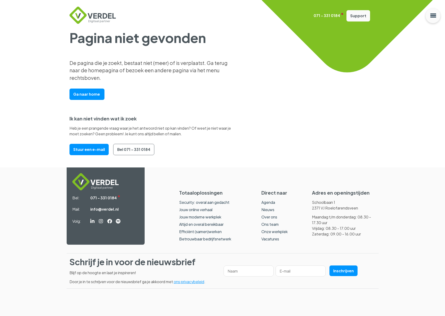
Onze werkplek (274, 231)
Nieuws (267, 209)
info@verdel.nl (104, 209)
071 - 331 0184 (327, 15)
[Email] (301, 271)
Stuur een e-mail (89, 149)
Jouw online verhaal (195, 209)
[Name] (249, 271)
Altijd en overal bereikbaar (201, 224)
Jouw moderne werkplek (200, 216)
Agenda (268, 202)
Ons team (270, 224)
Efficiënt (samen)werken (200, 231)
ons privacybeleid (189, 281)
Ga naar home (87, 94)
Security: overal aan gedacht (204, 202)
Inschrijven (343, 270)
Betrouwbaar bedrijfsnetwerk (205, 238)
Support (358, 15)
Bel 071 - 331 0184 (133, 149)
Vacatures (270, 238)
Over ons (269, 216)
